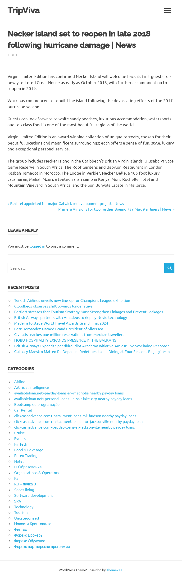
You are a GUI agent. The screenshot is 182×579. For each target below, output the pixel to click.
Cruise (19, 432)
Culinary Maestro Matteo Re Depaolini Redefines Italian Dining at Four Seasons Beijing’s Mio (92, 351)
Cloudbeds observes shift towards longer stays (53, 305)
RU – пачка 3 (25, 483)
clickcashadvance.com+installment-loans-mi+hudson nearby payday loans (75, 415)
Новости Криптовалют (33, 523)
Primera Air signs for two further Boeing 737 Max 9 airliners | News (115, 209)
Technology (23, 506)
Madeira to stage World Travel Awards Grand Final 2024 (61, 323)
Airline (19, 381)
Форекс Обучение (29, 540)
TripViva (24, 10)
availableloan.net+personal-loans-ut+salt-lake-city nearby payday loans (73, 398)
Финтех (20, 529)
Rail (17, 478)
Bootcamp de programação (36, 404)
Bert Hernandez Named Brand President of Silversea (58, 328)
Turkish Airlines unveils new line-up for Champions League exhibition (72, 300)
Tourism (21, 512)
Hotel (13, 55)
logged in (37, 246)
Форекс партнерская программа (42, 546)
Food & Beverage (28, 449)
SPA (17, 500)
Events (20, 438)
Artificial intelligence (31, 387)
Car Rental (23, 409)
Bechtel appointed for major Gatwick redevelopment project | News (67, 203)
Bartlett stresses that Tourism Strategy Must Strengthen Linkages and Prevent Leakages (88, 311)
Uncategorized (26, 518)
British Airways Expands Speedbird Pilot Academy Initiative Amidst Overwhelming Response (92, 345)
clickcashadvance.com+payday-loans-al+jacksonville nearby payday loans (74, 427)
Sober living (24, 489)
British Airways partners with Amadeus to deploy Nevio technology (70, 317)
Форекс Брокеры (28, 535)
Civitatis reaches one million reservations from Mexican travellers (69, 334)
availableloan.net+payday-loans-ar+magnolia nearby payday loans (69, 392)
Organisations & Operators (36, 472)
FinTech (20, 444)
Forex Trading (25, 455)
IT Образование (28, 466)
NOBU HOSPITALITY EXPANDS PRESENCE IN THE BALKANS (65, 340)
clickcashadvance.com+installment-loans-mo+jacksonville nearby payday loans (79, 421)
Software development (33, 495)
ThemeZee (114, 570)
